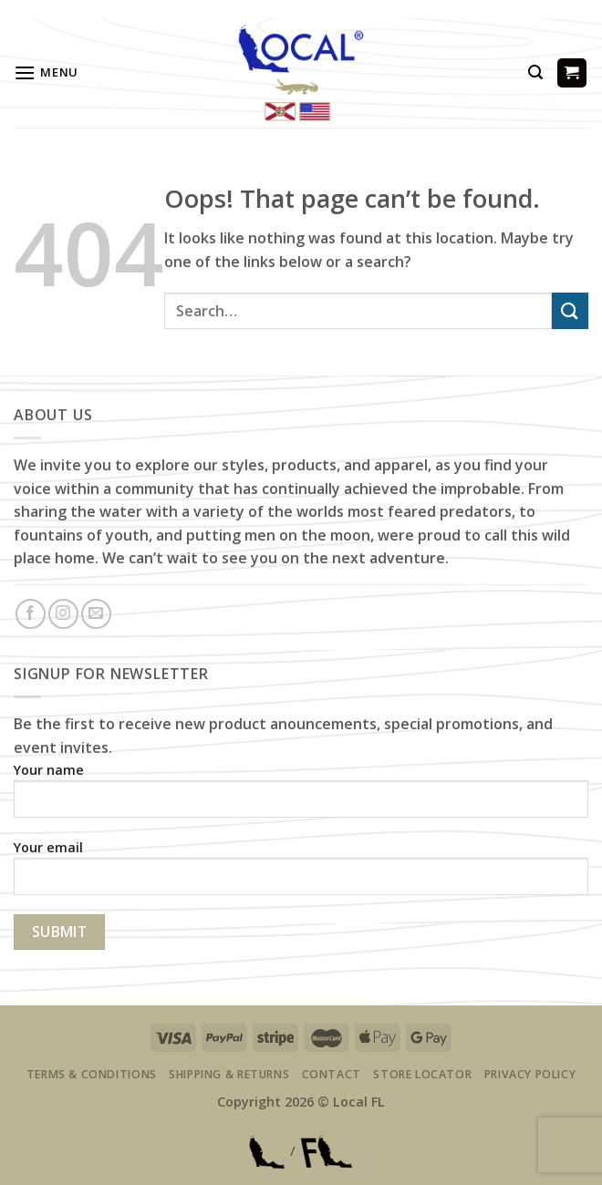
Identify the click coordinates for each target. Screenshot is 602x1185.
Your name (301, 796)
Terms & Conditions (91, 1074)
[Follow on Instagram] (63, 614)
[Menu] (46, 72)
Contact (331, 1074)
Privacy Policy (530, 1074)
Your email (301, 874)
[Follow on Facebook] (31, 614)
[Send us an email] (96, 614)
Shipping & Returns (229, 1074)
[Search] (535, 72)
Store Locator (422, 1074)
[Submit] (570, 310)
